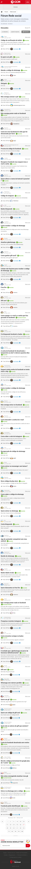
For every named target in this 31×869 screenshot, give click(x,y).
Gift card (4, 669)
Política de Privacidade (21, 852)
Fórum (6, 11)
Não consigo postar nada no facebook (13, 113)
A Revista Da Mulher (22, 855)
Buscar (27, 28)
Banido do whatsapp (7, 556)
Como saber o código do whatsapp (12, 494)
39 (10, 828)
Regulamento (12, 855)
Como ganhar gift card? (8, 255)
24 (20, 821)
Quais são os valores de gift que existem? (14, 726)
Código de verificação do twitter (11, 40)
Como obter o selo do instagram (11, 436)
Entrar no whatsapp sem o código (12, 791)
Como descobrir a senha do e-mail (12, 420)
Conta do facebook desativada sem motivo (15, 742)
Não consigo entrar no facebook (11, 405)
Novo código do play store (9, 481)
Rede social (13, 11)
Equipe (5, 852)
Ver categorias (4, 23)
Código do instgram (7, 196)
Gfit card (4, 300)
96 (15, 831)
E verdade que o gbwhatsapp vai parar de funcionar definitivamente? (14, 652)
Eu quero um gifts (6, 57)
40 (13, 828)
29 (23, 821)
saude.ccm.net (15, 866)
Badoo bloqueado (6, 209)
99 (18, 831)
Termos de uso (11, 852)
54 (23, 828)
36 (20, 824)
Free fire (4, 287)
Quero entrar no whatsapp (9, 511)
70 (9, 831)
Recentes (5, 31)
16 (17, 821)
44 (20, 828)
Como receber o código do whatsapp (13, 226)
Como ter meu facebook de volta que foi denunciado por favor (14, 132)
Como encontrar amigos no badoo (12, 636)
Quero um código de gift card (10, 713)
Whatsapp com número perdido (11, 683)
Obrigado (4, 83)
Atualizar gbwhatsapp (8, 242)
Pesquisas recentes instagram (11, 621)
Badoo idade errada (7, 573)
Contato (6, 855)
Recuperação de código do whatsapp (13, 451)
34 (13, 824)
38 (7, 828)
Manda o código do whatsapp (10, 70)
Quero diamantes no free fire (10, 588)
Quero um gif (5, 699)
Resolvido (26, 31)
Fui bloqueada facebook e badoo (11, 334)
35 (17, 824)
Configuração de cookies (15, 857)
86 (12, 831)
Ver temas (10, 23)
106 (22, 831)
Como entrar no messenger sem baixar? (14, 466)
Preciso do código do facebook (11, 149)
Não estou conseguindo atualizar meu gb (14, 776)
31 (7, 824)
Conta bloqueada (6, 524)
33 (10, 824)
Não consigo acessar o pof (9, 97)
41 (17, 828)
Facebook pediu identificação (10, 806)
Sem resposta (15, 31)
